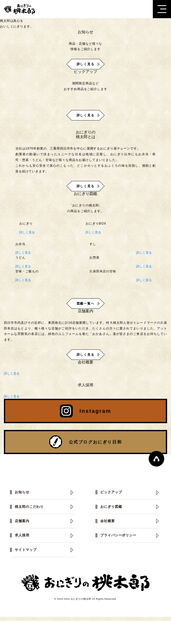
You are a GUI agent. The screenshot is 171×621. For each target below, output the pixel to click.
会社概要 (108, 525)
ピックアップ (111, 495)
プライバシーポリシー (119, 539)
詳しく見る (27, 232)
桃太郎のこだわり (30, 510)
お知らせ (22, 495)
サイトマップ (26, 554)
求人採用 (22, 539)
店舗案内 (22, 525)
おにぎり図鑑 (111, 510)
